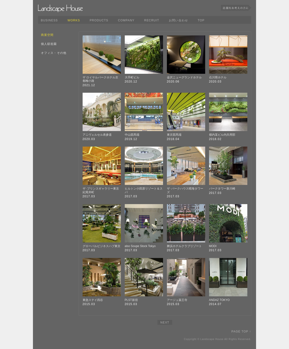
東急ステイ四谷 (93, 300)
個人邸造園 (49, 44)
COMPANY (126, 20)
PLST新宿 (131, 300)
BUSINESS (49, 20)
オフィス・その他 (54, 53)
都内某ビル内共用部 (222, 134)
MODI (213, 246)
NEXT (164, 322)
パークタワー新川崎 (222, 188)
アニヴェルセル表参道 (97, 134)
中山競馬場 (132, 134)
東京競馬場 (174, 134)
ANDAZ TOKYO (219, 300)
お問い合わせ (178, 20)
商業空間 (47, 35)
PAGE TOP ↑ (241, 331)
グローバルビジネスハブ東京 (101, 246)
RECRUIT (151, 20)
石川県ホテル (218, 77)
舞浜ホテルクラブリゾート (184, 246)
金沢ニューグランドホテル (184, 77)
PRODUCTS (99, 20)
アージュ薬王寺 (177, 300)
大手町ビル (132, 77)
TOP (201, 20)
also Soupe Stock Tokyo (140, 246)
